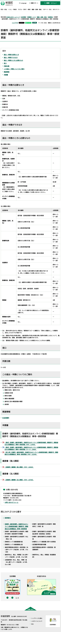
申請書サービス (31, 13)
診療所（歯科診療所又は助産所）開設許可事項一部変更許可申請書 (16, 528)
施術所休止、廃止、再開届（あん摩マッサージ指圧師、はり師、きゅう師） (16, 551)
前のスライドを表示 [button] (7, 593)
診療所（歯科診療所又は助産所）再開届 (44, 533)
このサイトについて (36, 617)
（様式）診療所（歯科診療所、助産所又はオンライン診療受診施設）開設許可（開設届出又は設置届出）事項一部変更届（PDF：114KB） (31, 439)
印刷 (35, 18)
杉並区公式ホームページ (13, 13)
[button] (23, 3)
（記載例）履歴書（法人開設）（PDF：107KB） (19, 475)
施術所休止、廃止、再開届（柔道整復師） (44, 551)
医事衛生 (50, 13)
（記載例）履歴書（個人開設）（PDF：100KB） (19, 463)
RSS (32, 620)
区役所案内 (53, 620)
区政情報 (23, 13)
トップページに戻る (36, 614)
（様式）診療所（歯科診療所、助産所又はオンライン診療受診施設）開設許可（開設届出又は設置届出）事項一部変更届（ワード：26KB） (31, 444)
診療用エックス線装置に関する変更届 (44, 537)
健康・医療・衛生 (42, 13)
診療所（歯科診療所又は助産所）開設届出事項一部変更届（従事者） (44, 528)
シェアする (15, 18)
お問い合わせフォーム (11, 498)
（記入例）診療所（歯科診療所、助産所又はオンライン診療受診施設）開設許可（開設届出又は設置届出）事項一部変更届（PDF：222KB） (31, 449)
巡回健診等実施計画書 (39, 540)
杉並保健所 (5, 413)
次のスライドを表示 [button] (12, 593)
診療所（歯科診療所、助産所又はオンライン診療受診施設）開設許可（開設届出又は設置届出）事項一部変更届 (16, 522)
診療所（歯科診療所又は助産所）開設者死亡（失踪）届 (44, 521)
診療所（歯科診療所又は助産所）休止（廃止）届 (16, 533)
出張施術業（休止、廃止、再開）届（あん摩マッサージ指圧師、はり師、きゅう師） (16, 557)
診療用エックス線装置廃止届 (14, 540)
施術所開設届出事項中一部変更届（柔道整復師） (44, 544)
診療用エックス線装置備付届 (14, 537)
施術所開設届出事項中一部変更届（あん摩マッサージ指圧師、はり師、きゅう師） (16, 545)
